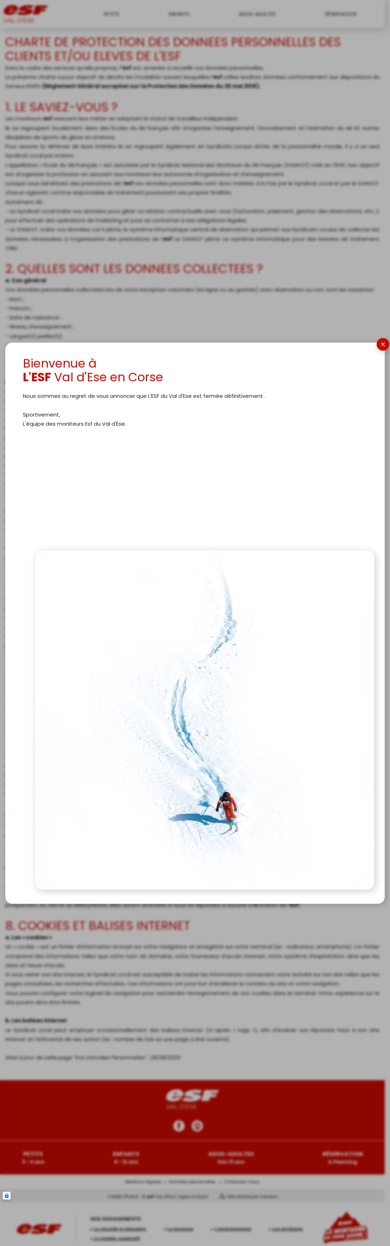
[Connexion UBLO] (7, 1196)
